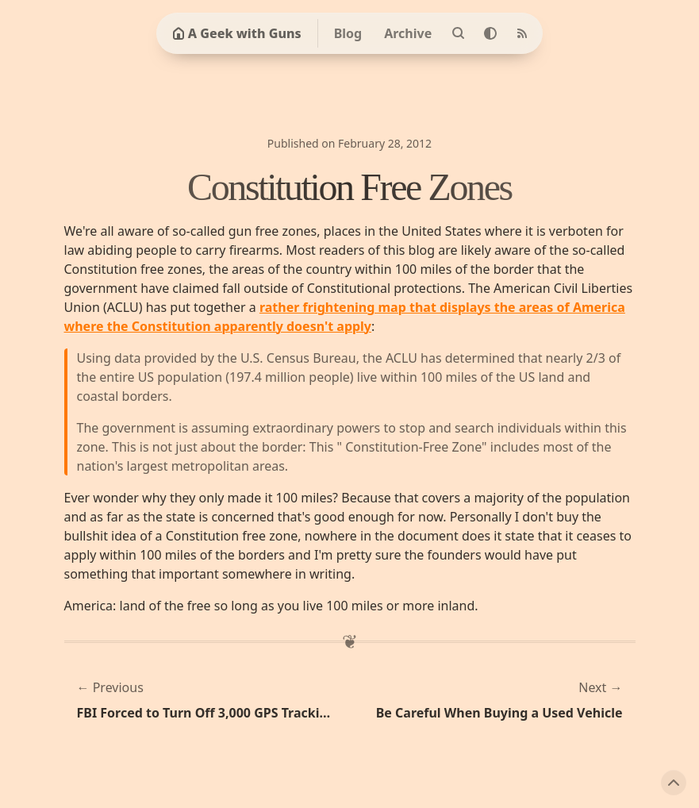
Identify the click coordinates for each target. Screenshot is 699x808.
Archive (408, 33)
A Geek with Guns (236, 33)
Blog (348, 33)
